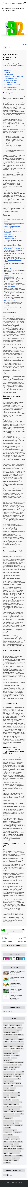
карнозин (12, 1088)
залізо (13, 1069)
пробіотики (18, 1120)
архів (12, 1025)
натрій (19, 1106)
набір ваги (12, 1106)
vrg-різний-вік (7, 1160)
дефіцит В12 (19, 1048)
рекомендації (5, 933)
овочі (17, 1109)
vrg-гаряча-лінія (8, 1155)
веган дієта (7, 1032)
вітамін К (20, 1039)
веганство (8, 929)
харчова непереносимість (10, 1148)
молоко (6, 1106)
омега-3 (12, 1111)
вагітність (11, 1029)
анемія (6, 1025)
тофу (16, 1143)
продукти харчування (9, 1123)
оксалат (6, 1111)
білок (14, 1027)
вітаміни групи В (10, 931)
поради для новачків (9, 1120)
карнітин (6, 1088)
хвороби (20, 1148)
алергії (6, 1022)
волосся (6, 1046)
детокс (13, 1048)
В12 (5, 1029)
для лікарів (7, 1057)
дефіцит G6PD (7, 1050)
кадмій (6, 1081)
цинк (19, 1150)
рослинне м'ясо (7, 1132)
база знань (19, 1025)
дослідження (7, 1060)
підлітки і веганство (8, 1116)
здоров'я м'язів (17, 1076)
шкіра (11, 1153)
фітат (13, 1146)
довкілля (13, 1057)
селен (10, 1134)
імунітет (6, 1078)
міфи (5, 1104)
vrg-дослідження (18, 1155)
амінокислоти (13, 1022)
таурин (20, 1141)
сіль (12, 1139)
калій (11, 1081)
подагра (17, 1116)
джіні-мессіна (7, 1053)
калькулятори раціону (9, 1083)
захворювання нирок (9, 1074)
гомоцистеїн (19, 1046)
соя (17, 1139)
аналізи (21, 1022)
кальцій (18, 1083)
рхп (5, 1134)
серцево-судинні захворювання (11, 1137)
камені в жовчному (8, 1085)
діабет (15, 1053)
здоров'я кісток (7, 1076)
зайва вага (6, 1069)
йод (18, 1078)
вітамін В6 (13, 1039)
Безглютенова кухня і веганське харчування (17, 978)
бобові (20, 1027)
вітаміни (4, 931)
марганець (15, 1099)
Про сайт (20, 1182)
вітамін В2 (6, 1039)
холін (13, 1150)
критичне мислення (15, 1095)
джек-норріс (15, 1050)
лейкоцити (13, 1097)
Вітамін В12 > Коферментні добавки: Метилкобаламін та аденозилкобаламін (16, 997)
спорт (6, 1141)
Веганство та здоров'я (14, 3)
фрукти (19, 1146)
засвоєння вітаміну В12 (9, 1071)
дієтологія (7, 1055)
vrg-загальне (7, 1157)
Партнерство (14, 1182)
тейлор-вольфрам (8, 1143)
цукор (5, 1153)
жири (6, 1067)
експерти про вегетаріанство (10, 1064)
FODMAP (17, 1153)
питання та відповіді (9, 1113)
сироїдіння (6, 1139)
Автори (7, 1182)
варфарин (18, 1029)
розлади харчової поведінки (10, 1130)
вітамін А (6, 1036)
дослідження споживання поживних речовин (13, 1062)
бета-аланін (7, 1027)
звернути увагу (19, 931)
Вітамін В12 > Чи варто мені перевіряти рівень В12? (16, 990)
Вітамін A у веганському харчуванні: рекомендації (15, 984)
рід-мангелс (7, 1127)
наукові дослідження (9, 1109)
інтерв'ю (12, 1078)
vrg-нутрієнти (15, 1157)
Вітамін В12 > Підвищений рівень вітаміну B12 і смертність (17, 972)
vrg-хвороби (7, 1162)
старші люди (13, 1141)
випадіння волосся (18, 1034)
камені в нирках (18, 1085)
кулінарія (6, 1097)
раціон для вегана (8, 1125)
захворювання (20, 1071)
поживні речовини (8, 1118)
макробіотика (7, 1099)
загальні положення (14, 1067)
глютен (12, 1046)
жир (20, 1064)
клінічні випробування (9, 1090)
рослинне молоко (17, 1132)
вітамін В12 (22, 929)
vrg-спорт (15, 1160)
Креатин (6, 1095)
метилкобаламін (8, 1102)
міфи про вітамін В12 (14, 1104)
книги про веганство (8, 1092)
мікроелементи (18, 1102)
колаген (17, 1092)
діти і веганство (15, 1055)
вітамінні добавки (18, 1043)
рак (17, 1123)
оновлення (20, 1111)
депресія (6, 1048)
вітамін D (13, 1041)
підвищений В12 (19, 1113)
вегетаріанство (15, 929)
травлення (6, 1146)
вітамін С (6, 1041)
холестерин (7, 1150)
